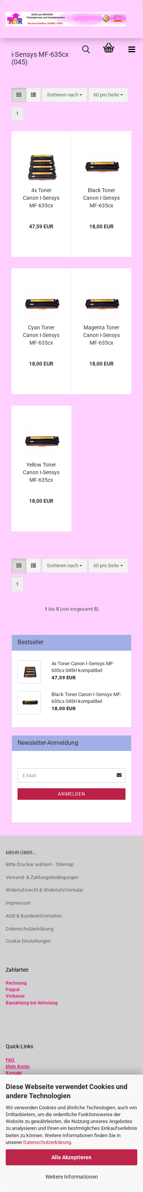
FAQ (10, 1060)
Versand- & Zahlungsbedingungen (42, 877)
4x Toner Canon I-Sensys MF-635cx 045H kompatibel (41, 198)
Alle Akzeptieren (71, 1157)
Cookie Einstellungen (28, 941)
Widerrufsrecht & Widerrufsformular (44, 890)
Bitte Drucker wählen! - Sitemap (40, 864)
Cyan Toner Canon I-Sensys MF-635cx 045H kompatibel (41, 335)
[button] (18, 95)
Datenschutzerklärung (47, 1142)
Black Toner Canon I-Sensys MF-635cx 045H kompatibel (101, 198)
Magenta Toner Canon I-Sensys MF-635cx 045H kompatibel (101, 335)
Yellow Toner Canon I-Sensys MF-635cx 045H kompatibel (41, 473)
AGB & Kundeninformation (34, 916)
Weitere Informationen (71, 1177)
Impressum (18, 903)
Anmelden (71, 794)
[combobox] (64, 95)
